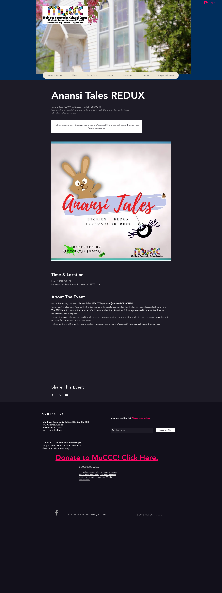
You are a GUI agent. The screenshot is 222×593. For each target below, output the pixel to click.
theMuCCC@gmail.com (89, 467)
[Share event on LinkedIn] (66, 395)
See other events (96, 128)
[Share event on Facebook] (52, 395)
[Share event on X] (59, 395)
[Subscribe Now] (165, 430)
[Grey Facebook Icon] (56, 512)
